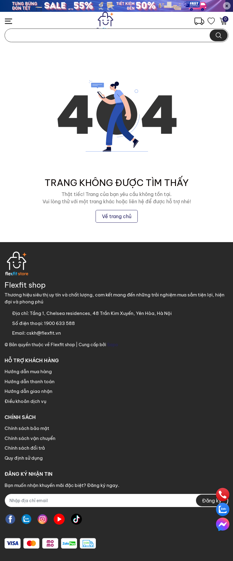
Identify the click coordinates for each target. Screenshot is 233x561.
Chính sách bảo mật (27, 428)
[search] (219, 35)
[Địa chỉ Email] (116, 500)
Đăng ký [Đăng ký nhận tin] (211, 501)
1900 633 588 (59, 323)
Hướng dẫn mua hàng (28, 371)
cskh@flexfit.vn (43, 333)
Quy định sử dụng (24, 458)
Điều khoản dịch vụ (25, 401)
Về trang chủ (116, 216)
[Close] (227, 6)
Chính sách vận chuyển (30, 438)
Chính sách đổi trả (25, 448)
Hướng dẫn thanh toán (30, 381)
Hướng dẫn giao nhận (28, 391)
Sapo (112, 344)
